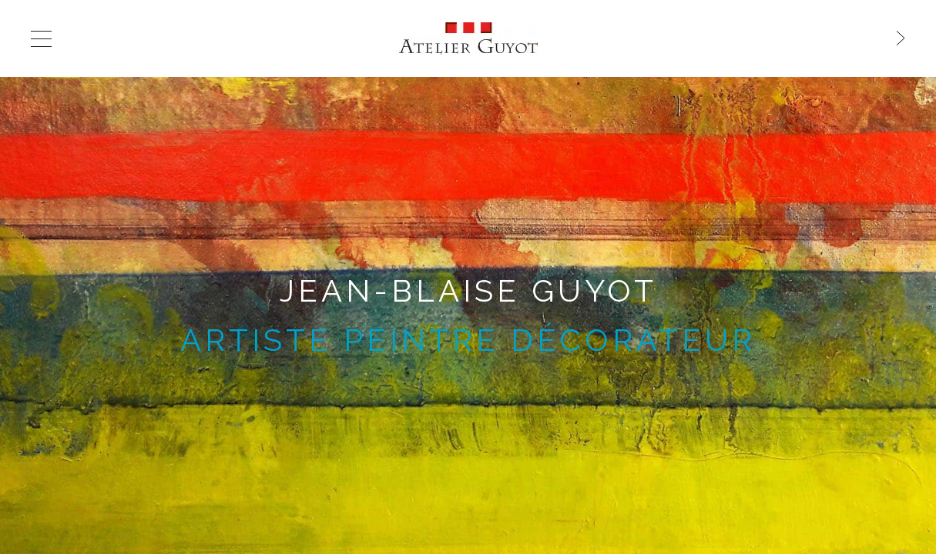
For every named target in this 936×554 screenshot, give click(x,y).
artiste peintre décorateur (468, 340)
